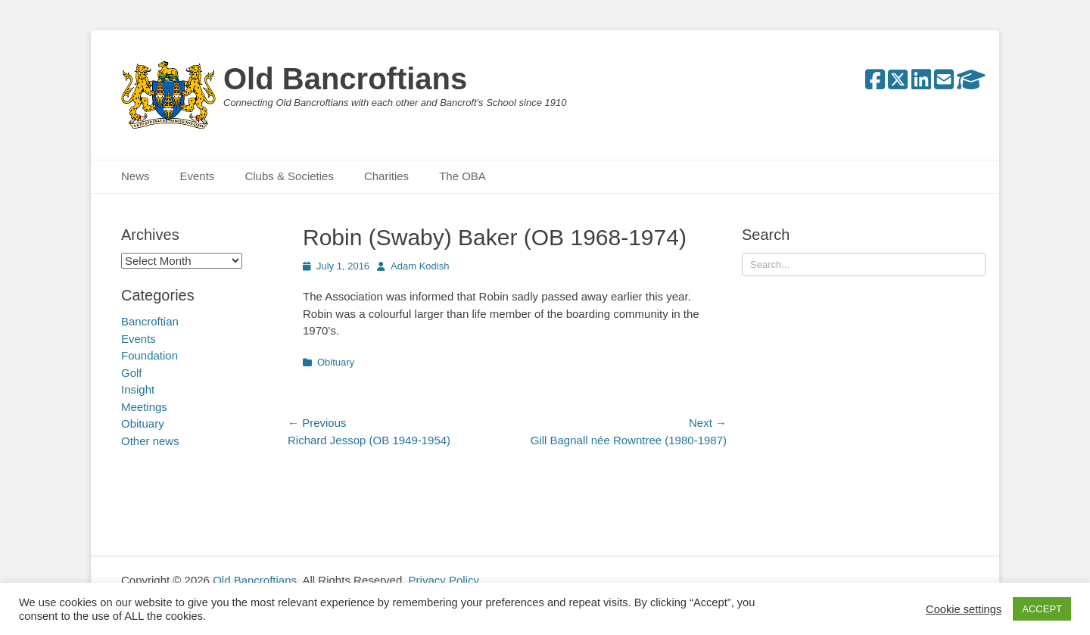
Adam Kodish (420, 266)
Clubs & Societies (289, 176)
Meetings (144, 406)
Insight (137, 389)
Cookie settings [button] (963, 609)
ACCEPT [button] (1042, 609)
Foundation (149, 355)
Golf (131, 372)
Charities (386, 176)
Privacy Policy (444, 580)
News (135, 176)
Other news (150, 440)
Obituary (335, 362)
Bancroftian (150, 321)
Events (197, 176)
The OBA (462, 176)
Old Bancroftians (345, 78)
